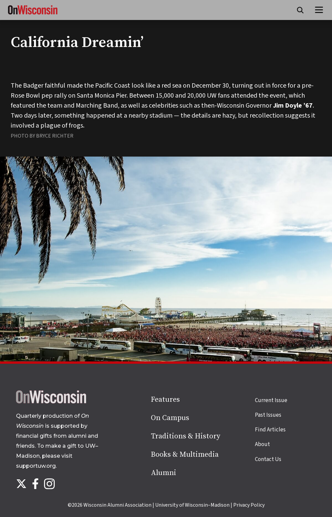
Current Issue (271, 400)
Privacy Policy (249, 505)
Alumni (163, 472)
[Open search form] (300, 10)
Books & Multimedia (185, 454)
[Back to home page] (51, 401)
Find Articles (270, 430)
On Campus (170, 417)
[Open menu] (319, 10)
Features (165, 399)
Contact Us (268, 459)
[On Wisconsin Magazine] (32, 14)
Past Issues (268, 415)
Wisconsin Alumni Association (117, 505)
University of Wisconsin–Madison (192, 505)
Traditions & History (185, 436)
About (262, 444)
